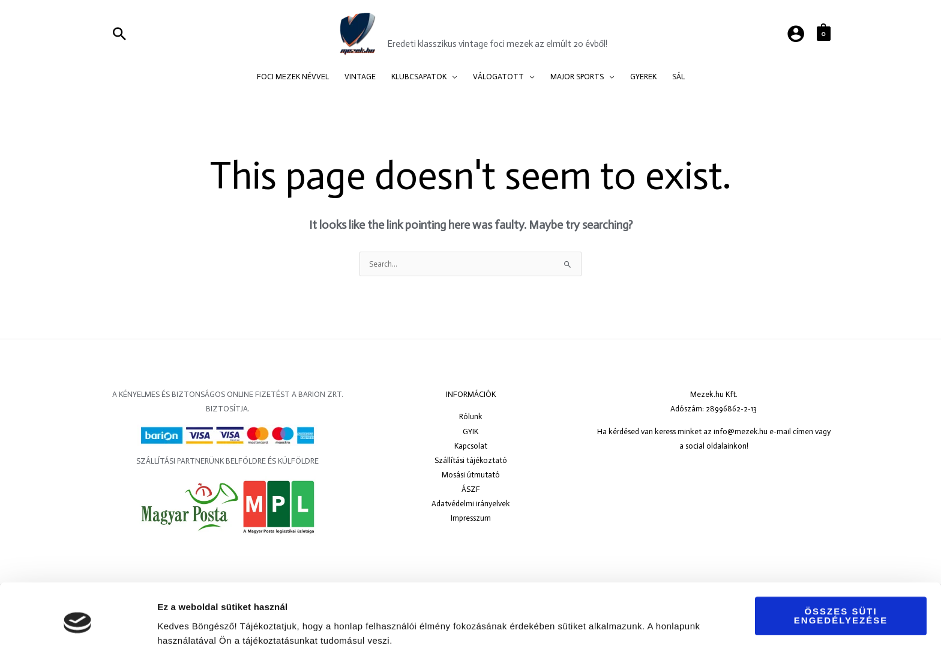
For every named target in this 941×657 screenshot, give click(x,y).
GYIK (470, 431)
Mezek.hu (423, 26)
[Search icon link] (119, 34)
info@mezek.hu (740, 431)
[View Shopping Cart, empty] (824, 33)
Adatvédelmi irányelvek (470, 503)
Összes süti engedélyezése (841, 576)
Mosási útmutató (471, 474)
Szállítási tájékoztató (470, 460)
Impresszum (471, 517)
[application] (451, 77)
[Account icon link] (796, 34)
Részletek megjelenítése (209, 633)
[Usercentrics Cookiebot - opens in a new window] (77, 634)
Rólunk (471, 416)
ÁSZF (470, 489)
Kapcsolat (470, 445)
